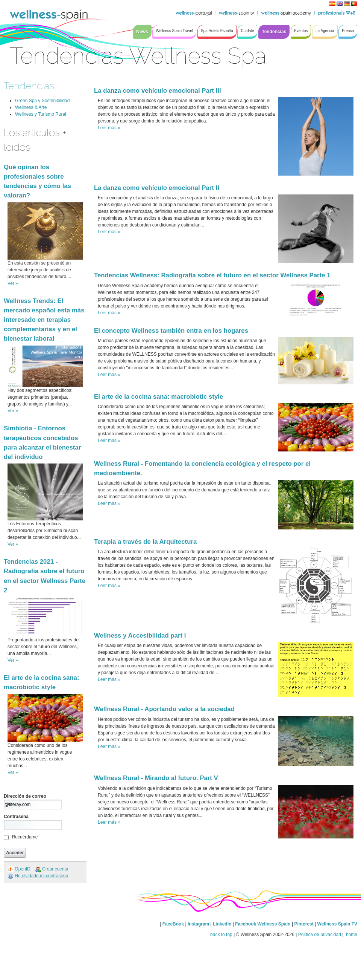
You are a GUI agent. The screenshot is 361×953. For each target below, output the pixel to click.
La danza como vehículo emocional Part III (157, 90)
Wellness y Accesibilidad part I (140, 635)
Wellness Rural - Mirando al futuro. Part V (156, 778)
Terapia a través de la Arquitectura (145, 541)
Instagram (198, 924)
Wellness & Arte (31, 107)
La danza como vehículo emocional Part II (156, 187)
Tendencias (29, 86)
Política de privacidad (319, 934)
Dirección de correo (25, 796)
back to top (221, 934)
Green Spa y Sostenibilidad (42, 100)
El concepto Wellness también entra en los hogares (171, 330)
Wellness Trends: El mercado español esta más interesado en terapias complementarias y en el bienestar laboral (44, 320)
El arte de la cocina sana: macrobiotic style (158, 396)
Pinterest (304, 924)
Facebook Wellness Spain (262, 924)
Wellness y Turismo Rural (40, 114)
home (351, 934)
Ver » (13, 283)
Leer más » (109, 127)
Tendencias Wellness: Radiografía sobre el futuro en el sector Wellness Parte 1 (212, 275)
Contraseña (16, 816)
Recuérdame (25, 837)
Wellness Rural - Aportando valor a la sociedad (164, 709)
